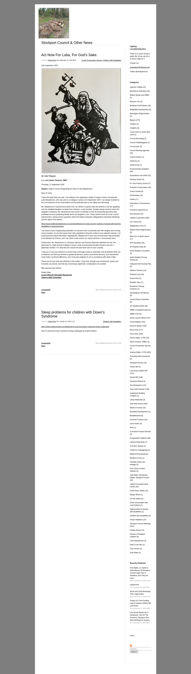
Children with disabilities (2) (140, 516)
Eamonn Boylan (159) (138, 326)
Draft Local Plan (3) (137, 545)
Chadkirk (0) (134, 128)
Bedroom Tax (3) (136, 102)
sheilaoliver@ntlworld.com (140, 67)
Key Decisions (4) (136, 214)
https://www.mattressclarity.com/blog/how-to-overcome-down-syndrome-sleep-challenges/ (75, 327)
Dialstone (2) (135, 161)
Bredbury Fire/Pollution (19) (140, 106)
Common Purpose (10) (138, 420)
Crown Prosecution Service (91, 60)
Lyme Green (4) (136, 424)
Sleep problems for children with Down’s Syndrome (73, 314)
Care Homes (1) (136, 549)
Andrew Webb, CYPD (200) (140, 352)
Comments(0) (45, 290)
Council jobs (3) (136, 147)
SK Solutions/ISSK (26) (139, 306)
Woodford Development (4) (140, 412)
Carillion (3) (134, 124)
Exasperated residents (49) (140, 438)
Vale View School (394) (139, 404)
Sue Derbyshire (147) (138, 385)
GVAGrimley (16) (136, 195)
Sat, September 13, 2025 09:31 (66, 60)
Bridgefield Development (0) (140, 110)
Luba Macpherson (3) (138, 541)
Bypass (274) (135, 120)
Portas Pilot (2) (135, 278)
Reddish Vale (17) (136, 282)
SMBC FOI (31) (136, 314)
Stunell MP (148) (136, 377)
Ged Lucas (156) (136, 334)
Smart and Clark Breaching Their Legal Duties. (140, 593)
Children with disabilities (112, 60)
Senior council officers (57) (140, 318)
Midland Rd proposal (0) (139, 454)
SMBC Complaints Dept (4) (140, 310)
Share (43, 292)
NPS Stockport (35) (137, 243)
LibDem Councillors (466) (139, 218)
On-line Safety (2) (136, 499)
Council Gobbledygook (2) (140, 143)
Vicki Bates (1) (135, 553)
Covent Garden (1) (137, 157)
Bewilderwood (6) (136, 416)
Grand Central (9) (136, 191)
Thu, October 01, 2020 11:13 (65, 321)
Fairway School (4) (137, 179)
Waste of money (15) (138, 408)
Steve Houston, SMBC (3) (140, 342)
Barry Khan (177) (136, 330)
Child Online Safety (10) (139, 491)
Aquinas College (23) (138, 87)
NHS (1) (133, 428)
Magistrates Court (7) (138, 226)
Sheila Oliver (52, 60)
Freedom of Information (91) (140, 187)
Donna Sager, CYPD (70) (139, 338)
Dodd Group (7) (136, 165)
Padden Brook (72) (137, 530)
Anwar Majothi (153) (137, 322)
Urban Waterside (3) (137, 400)
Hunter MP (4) (135, 367)
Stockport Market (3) (137, 381)
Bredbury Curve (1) (137, 458)
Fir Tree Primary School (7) (140, 183)
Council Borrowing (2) (138, 139)
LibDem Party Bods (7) (138, 442)
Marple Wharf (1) (136, 495)
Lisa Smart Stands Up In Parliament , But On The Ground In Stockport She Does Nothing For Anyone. (140, 617)
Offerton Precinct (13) (138, 270)
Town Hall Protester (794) (139, 389)
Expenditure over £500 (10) (140, 175)
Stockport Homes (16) (138, 363)
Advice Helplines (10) (138, 520)
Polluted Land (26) (137, 274)
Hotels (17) (134, 199)
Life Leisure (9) (135, 222)
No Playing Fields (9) (138, 247)
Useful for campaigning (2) (140, 450)
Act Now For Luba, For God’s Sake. (69, 55)
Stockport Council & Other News (66, 43)
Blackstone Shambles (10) (140, 91)
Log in (132, 635)
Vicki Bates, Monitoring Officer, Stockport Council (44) (139, 477)
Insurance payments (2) (139, 210)
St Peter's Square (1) (138, 446)
